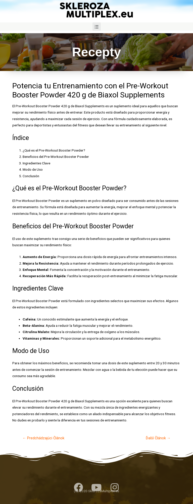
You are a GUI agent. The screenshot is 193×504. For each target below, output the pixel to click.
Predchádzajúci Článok (43, 438)
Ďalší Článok (158, 438)
